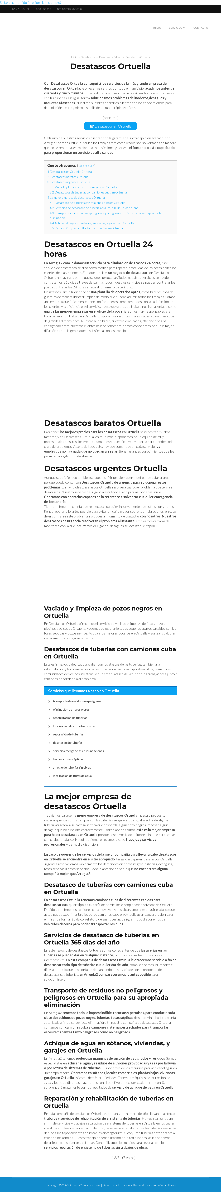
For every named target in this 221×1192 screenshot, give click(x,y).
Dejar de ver (86, 165)
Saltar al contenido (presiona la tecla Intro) (30, 2)
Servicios (175, 27)
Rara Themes (134, 1184)
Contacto (200, 27)
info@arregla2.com (69, 9)
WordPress (168, 1184)
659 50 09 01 (20, 9)
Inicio (157, 27)
